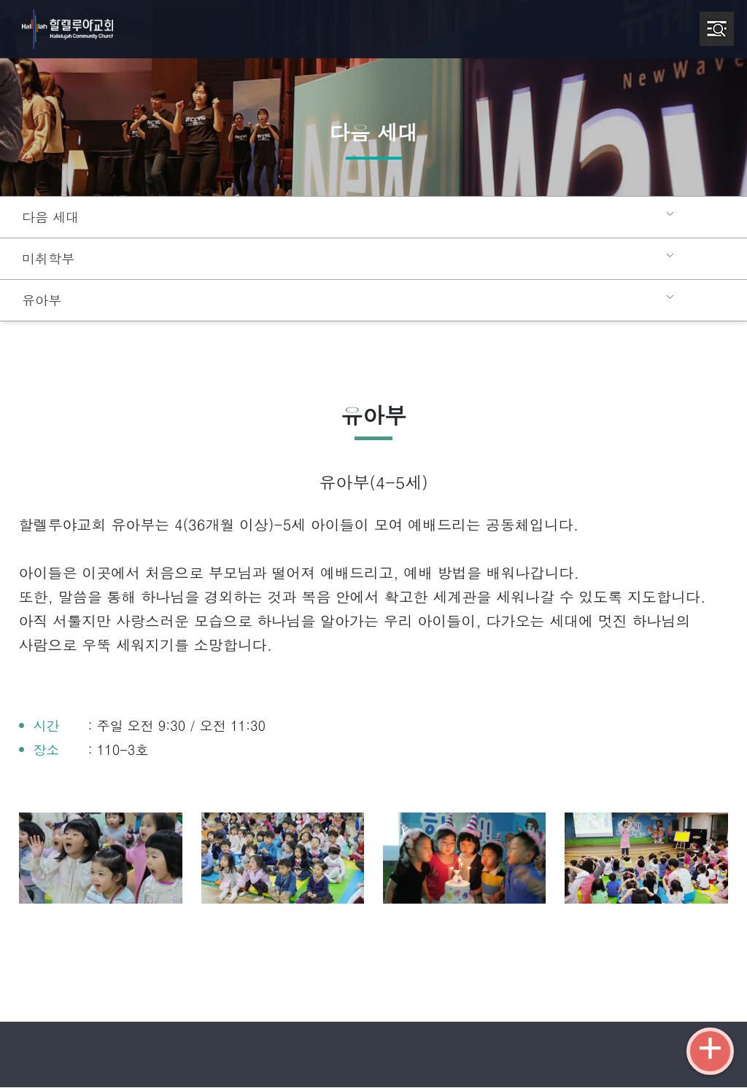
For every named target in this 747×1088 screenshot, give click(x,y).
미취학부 (46, 258)
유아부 (40, 300)
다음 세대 (48, 217)
